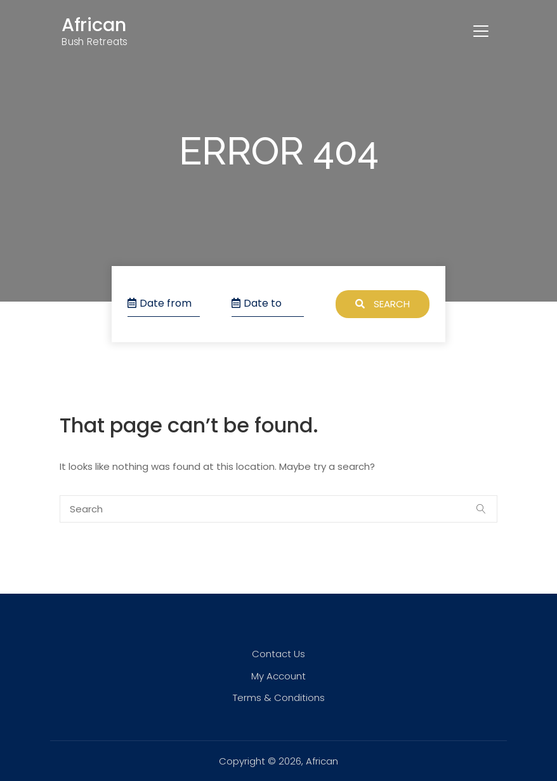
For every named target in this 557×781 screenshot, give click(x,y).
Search (382, 303)
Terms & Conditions (279, 697)
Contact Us (278, 653)
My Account (278, 676)
